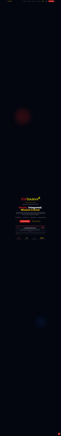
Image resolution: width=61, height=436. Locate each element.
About (32, 1)
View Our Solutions (25, 221)
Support (43, 1)
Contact (38, 1)
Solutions (24, 1)
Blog (35, 1)
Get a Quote (51, 1)
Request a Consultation (36, 221)
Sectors (29, 1)
